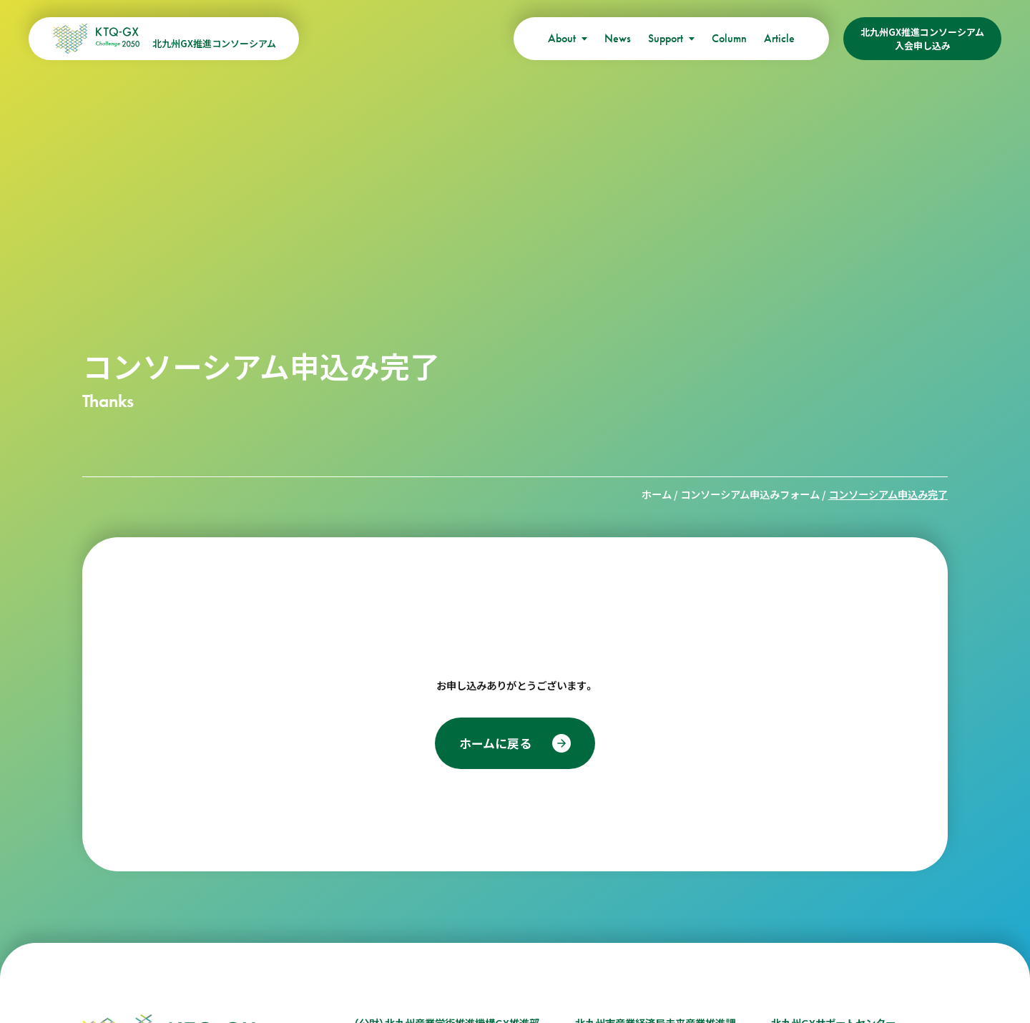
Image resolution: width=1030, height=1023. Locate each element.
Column (729, 38)
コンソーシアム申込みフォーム (750, 493)
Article (779, 38)
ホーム (657, 493)
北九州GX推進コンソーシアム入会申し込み (922, 38)
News (617, 38)
